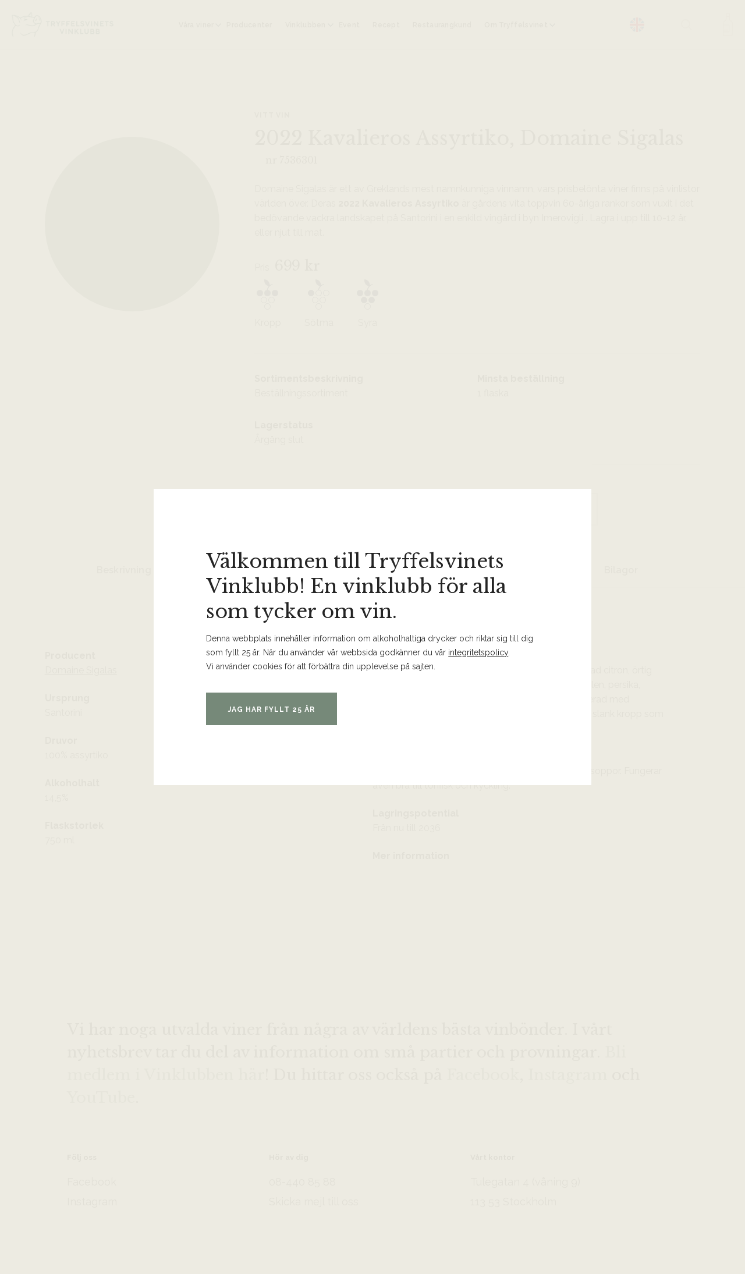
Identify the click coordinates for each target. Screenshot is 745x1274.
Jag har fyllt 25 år (273, 709)
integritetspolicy (478, 652)
